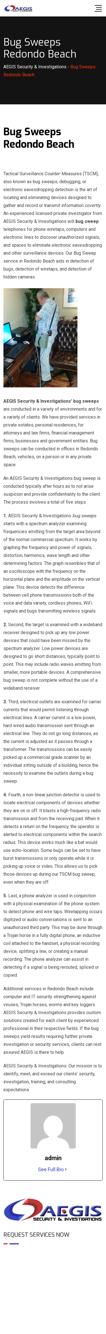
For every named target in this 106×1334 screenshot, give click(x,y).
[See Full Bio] (66, 1169)
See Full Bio (51, 1169)
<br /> (53, 1273)
